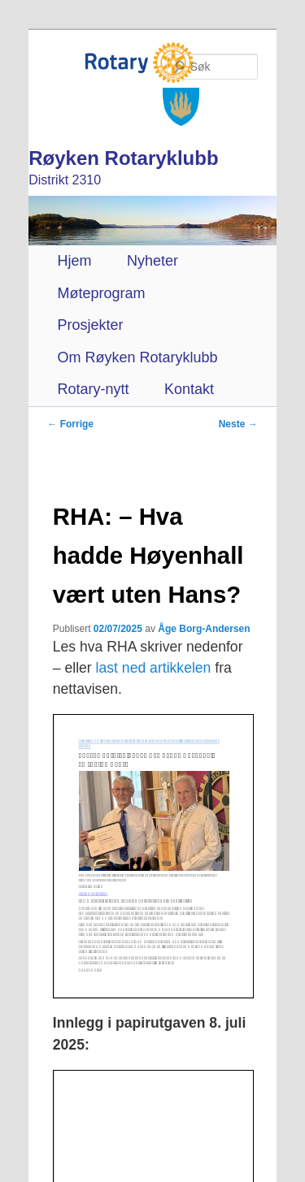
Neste (238, 424)
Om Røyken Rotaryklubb (137, 357)
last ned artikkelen (153, 668)
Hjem (74, 261)
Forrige (70, 424)
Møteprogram (101, 293)
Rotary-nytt (93, 389)
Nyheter (152, 261)
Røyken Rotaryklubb (123, 158)
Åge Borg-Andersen (204, 628)
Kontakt (189, 389)
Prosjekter (90, 325)
